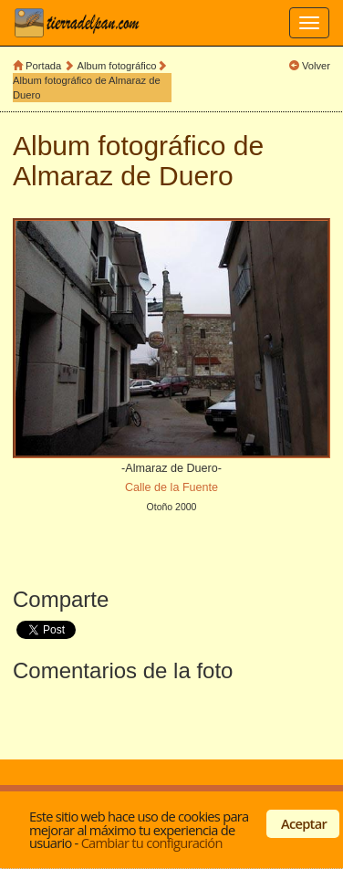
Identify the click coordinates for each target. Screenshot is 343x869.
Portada (43, 65)
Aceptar (304, 823)
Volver (316, 65)
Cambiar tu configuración (152, 842)
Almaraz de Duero (123, 176)
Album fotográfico (117, 65)
